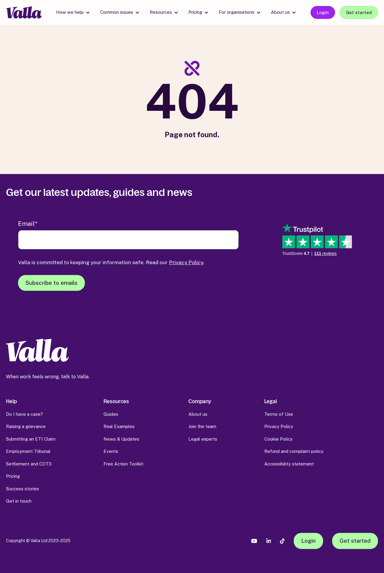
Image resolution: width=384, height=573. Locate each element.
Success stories (22, 488)
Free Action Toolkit (123, 463)
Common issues (116, 12)
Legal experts (202, 439)
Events (111, 451)
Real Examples (119, 426)
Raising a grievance (26, 426)
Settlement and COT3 (29, 463)
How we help (70, 12)
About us (280, 12)
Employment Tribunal (28, 451)
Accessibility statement (289, 463)
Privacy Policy (186, 262)
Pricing (195, 12)
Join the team (202, 426)
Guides (111, 414)
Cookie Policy (278, 439)
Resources (161, 12)
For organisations (236, 12)
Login (323, 12)
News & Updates (121, 439)
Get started (359, 12)
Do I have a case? (24, 414)
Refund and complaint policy (293, 451)
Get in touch (19, 501)
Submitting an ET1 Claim (31, 439)
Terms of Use (278, 414)
